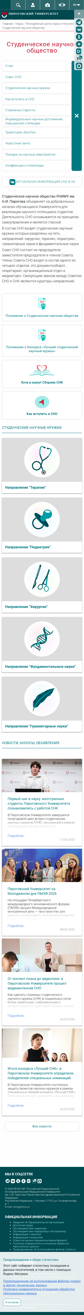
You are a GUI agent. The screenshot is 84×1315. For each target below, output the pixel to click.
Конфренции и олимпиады (24, 165)
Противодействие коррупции (30, 1228)
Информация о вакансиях (28, 1237)
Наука (19, 24)
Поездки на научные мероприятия (30, 154)
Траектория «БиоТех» (20, 132)
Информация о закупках (27, 1234)
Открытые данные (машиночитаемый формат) (40, 1240)
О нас (9, 66)
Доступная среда (23, 1225)
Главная (7, 24)
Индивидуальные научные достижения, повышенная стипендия (34, 121)
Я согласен (12, 1302)
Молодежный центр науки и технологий (51, 24)
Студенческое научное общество (23, 28)
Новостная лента (17, 143)
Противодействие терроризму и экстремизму (39, 1231)
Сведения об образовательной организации (38, 1222)
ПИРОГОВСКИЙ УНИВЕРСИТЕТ (34, 13)
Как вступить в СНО (19, 99)
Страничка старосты (20, 110)
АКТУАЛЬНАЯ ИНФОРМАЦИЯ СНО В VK (42, 182)
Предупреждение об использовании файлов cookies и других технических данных (44, 1251)
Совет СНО (13, 77)
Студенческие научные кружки (27, 88)
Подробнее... (17, 836)
